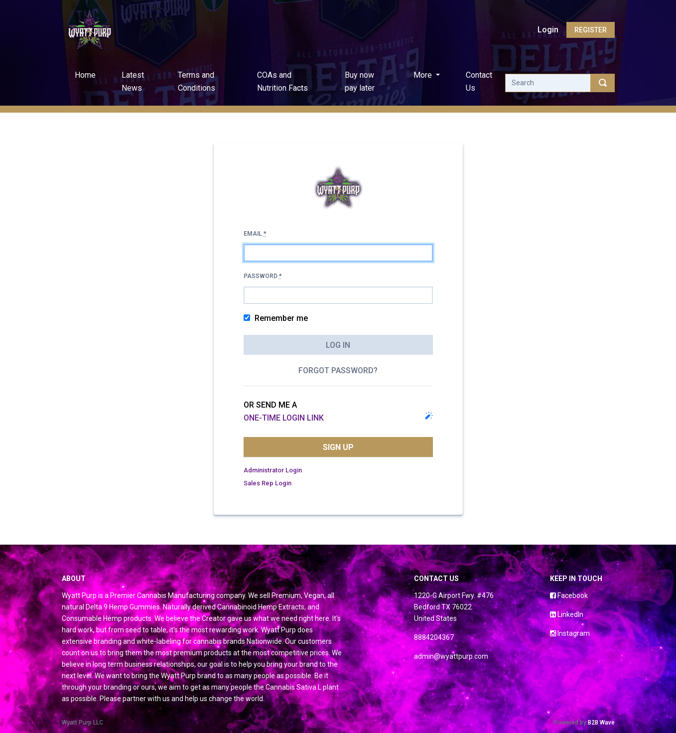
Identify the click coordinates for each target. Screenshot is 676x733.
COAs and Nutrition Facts (282, 81)
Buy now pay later (360, 81)
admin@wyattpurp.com (451, 656)
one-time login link (284, 418)
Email (255, 233)
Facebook (569, 595)
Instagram (570, 633)
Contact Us (479, 81)
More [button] (423, 75)
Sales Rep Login (267, 483)
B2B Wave (601, 722)
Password (263, 276)
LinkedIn (566, 614)
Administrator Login (273, 470)
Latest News (133, 81)
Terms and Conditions (196, 81)
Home (87, 74)
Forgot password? (338, 370)
